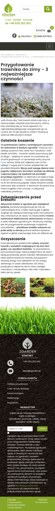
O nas (8, 20)
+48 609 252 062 (20, 23)
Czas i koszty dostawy (18, 388)
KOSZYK (44, 30)
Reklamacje (13, 398)
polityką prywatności (27, 485)
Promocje (28, 20)
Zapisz (42, 428)
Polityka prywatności (17, 384)
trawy (3, 162)
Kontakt (17, 20)
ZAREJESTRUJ (44, 36)
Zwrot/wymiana (15, 393)
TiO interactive (41, 502)
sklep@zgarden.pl (31, 371)
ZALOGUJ (26, 36)
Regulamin (12, 402)
